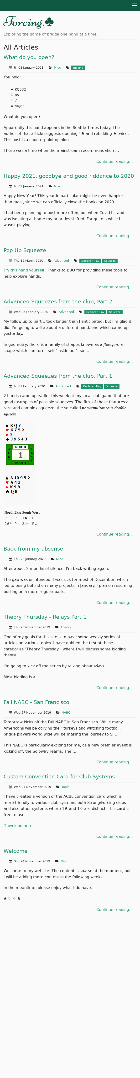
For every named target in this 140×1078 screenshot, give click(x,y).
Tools (65, 787)
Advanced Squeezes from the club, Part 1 (58, 376)
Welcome (16, 851)
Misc (57, 67)
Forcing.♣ (29, 21)
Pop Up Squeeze (25, 250)
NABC (66, 712)
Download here (18, 825)
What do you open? (29, 57)
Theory (66, 627)
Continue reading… (114, 161)
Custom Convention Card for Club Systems (59, 777)
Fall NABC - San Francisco (36, 702)
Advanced (61, 260)
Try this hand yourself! (25, 270)
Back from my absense (33, 549)
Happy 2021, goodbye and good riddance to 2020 (69, 176)
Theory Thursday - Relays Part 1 (45, 617)
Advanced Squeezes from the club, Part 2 (58, 302)
